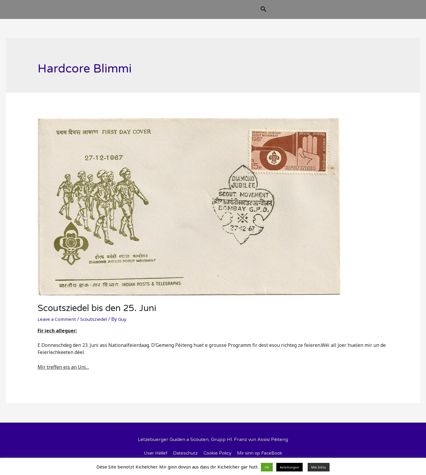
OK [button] (266, 467)
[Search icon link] (293, 12)
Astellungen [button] (289, 467)
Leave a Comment (57, 324)
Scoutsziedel (95, 324)
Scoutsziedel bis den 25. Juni (97, 312)
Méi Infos (318, 467)
